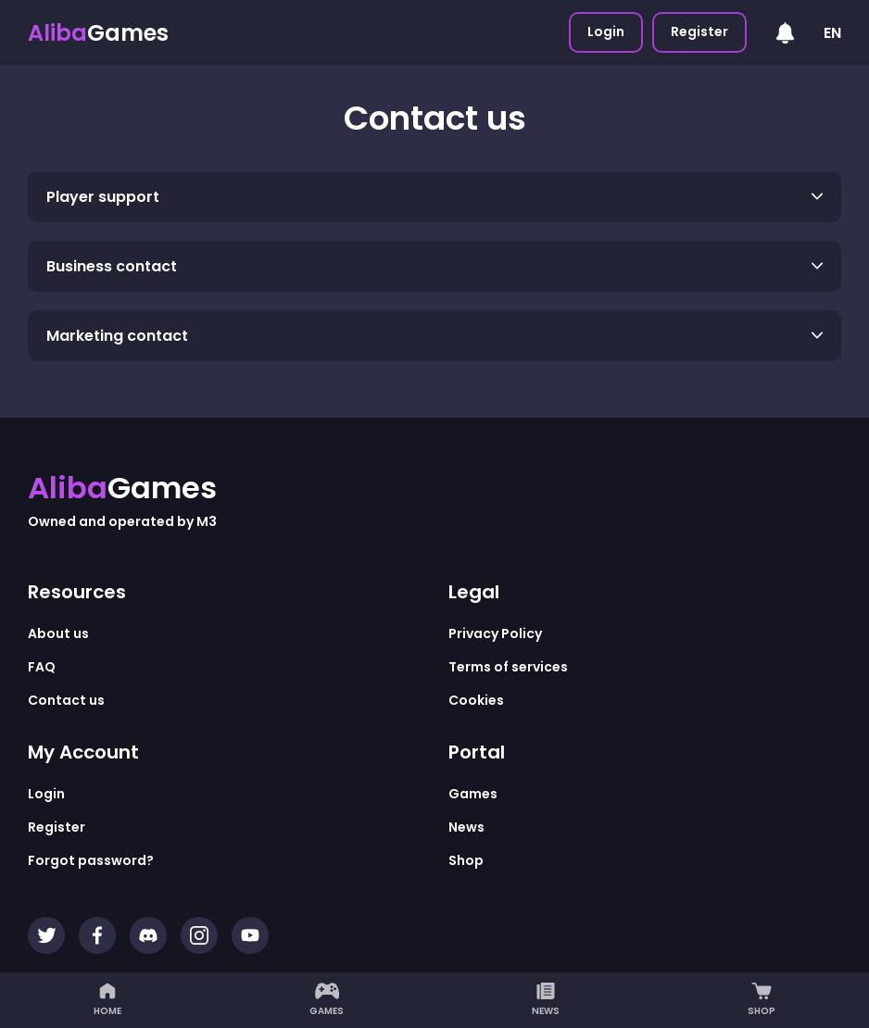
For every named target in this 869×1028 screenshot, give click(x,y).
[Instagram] (199, 935)
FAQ (42, 667)
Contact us (66, 700)
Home (107, 1000)
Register (699, 31)
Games (326, 1000)
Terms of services (508, 667)
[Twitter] (46, 935)
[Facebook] (97, 935)
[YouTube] (250, 935)
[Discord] (148, 935)
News (546, 1000)
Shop (761, 1000)
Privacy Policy (495, 633)
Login (605, 31)
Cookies (476, 700)
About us (58, 633)
